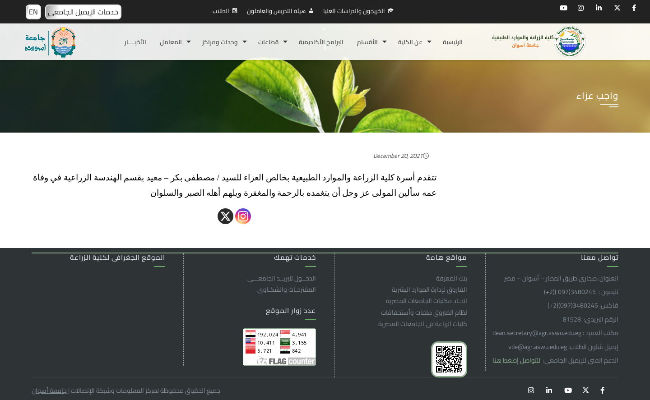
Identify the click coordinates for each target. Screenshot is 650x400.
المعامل (171, 42)
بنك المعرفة (451, 278)
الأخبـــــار (135, 42)
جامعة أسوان (49, 390)
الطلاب (221, 11)
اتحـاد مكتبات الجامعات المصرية (426, 301)
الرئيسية (453, 42)
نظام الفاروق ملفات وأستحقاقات (424, 312)
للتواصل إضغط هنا (517, 360)
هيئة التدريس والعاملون (276, 11)
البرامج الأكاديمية (321, 42)
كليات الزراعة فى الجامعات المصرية (422, 324)
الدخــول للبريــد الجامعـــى (281, 278)
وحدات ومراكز (220, 42)
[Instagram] (243, 216)
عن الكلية (410, 42)
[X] (225, 216)
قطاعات (268, 42)
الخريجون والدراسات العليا (354, 11)
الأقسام (367, 42)
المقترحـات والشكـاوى (286, 289)
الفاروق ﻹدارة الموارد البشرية (429, 289)
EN (33, 11)
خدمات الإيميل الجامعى (83, 11)
